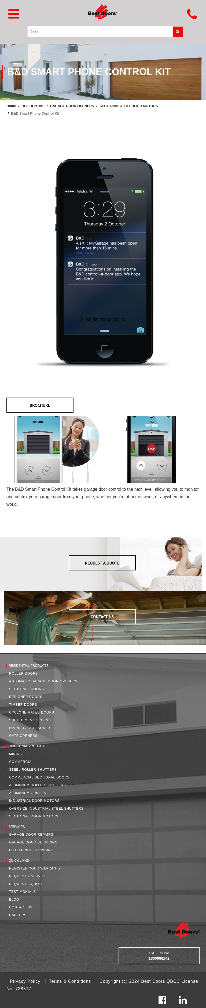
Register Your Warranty (35, 868)
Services (17, 827)
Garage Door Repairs (31, 834)
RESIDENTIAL (32, 106)
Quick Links (19, 861)
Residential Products (29, 666)
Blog (14, 899)
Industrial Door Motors (34, 801)
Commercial (21, 762)
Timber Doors (23, 705)
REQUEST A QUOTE (102, 563)
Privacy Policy (26, 981)
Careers (18, 915)
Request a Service (28, 876)
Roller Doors (23, 673)
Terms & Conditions (70, 981)
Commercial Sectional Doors (39, 777)
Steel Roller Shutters (33, 770)
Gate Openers (23, 736)
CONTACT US (102, 616)
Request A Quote (26, 884)
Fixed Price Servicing (31, 850)
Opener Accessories (30, 728)
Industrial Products (28, 746)
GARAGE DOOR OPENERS (72, 106)
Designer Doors (25, 697)
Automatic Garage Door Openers (43, 681)
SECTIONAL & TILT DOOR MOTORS (129, 106)
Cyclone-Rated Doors (31, 712)
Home (11, 106)
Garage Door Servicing (33, 842)
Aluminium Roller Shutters (37, 785)
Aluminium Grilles (27, 793)
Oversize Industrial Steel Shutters (46, 808)
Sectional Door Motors (33, 816)
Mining (15, 754)
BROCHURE (40, 405)
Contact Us (20, 907)
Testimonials (22, 892)
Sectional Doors (26, 689)
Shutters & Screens (30, 720)
